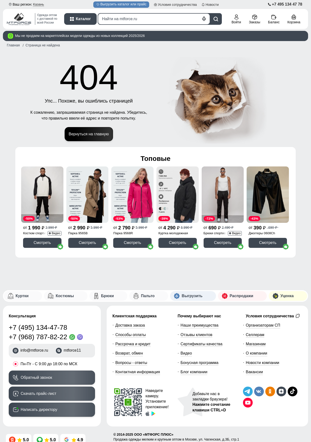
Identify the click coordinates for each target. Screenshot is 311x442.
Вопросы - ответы (131, 363)
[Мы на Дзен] (281, 391)
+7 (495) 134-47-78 (38, 327)
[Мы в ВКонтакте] (259, 391)
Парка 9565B (78, 233)
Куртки (22, 296)
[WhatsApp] (73, 337)
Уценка (287, 296)
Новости (212, 5)
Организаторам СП (263, 325)
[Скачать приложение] (147, 413)
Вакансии (254, 372)
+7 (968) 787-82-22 (38, 337)
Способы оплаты (130, 335)
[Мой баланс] (274, 20)
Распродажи (241, 296)
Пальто (148, 296)
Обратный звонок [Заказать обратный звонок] (36, 377)
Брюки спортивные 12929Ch (218, 233)
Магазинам (256, 344)
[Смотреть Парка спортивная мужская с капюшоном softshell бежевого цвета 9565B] (87, 194)
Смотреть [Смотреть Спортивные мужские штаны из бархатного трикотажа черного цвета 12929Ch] (222, 243)
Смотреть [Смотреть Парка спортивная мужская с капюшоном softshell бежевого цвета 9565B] (87, 243)
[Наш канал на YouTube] (248, 402)
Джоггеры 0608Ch (262, 233)
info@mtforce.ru (34, 350)
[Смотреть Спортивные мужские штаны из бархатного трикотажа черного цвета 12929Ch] (223, 194)
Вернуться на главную (89, 134)
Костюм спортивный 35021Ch (38, 233)
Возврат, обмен (129, 353)
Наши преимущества (199, 325)
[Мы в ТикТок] (292, 391)
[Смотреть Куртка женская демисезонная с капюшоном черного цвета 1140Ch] (177, 194)
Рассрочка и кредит (133, 344)
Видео (186, 353)
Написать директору (39, 409)
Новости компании (262, 363)
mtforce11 (72, 350)
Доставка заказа (130, 325)
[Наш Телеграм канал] (248, 391)
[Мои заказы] (254, 20)
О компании (256, 353)
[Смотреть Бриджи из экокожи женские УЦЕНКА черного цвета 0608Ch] (268, 194)
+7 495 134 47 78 (287, 4)
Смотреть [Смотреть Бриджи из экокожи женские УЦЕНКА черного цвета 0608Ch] (267, 243)
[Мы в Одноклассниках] (270, 391)
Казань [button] (38, 4)
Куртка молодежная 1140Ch (173, 233)
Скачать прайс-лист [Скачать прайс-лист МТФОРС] (38, 393)
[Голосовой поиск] (204, 19)
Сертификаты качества (201, 344)
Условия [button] (177, 5)
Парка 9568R (123, 233)
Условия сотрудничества (273, 316)
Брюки (107, 296)
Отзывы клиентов (196, 335)
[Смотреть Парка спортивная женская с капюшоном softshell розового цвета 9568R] (132, 194)
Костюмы (65, 296)
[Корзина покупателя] (293, 20)
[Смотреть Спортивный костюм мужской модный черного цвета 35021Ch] (42, 194)
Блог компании (194, 372)
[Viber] (81, 337)
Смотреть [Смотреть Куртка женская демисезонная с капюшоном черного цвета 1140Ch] (177, 243)
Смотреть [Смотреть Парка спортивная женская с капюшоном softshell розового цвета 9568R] (132, 243)
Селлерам (255, 335)
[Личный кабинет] (236, 20)
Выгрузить (121, 4)
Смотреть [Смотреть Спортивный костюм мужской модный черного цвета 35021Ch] (42, 243)
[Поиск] (154, 19)
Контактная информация (137, 372)
